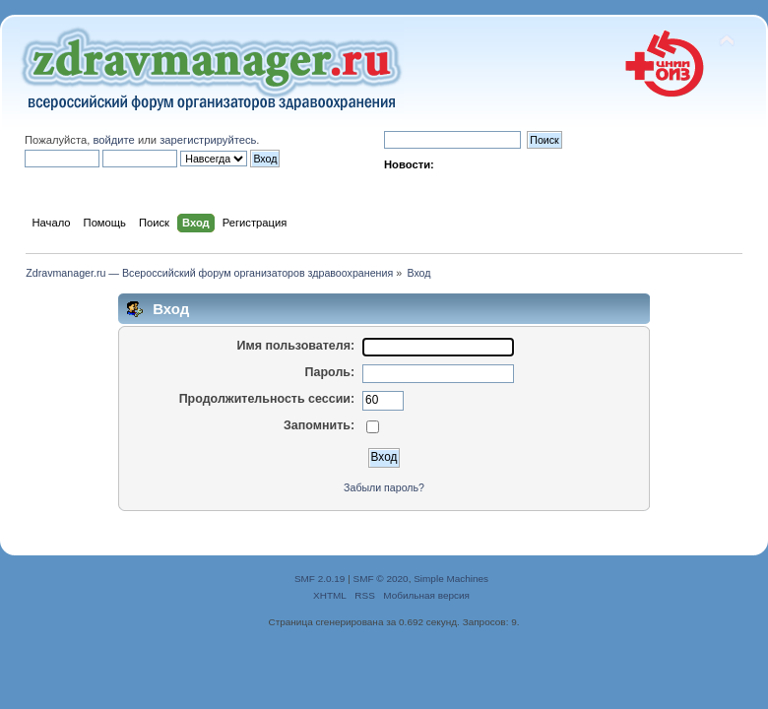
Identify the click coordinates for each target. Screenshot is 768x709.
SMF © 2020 (381, 578)
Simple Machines (451, 578)
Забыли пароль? (384, 487)
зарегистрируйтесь (208, 140)
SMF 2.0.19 (320, 578)
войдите (113, 140)
